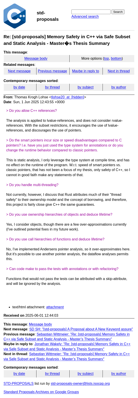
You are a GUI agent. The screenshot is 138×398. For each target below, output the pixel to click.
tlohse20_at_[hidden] (67, 97)
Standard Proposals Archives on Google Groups (41, 392)
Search (118, 11)
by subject (86, 87)
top (106, 58)
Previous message (52, 71)
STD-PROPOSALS (19, 383)
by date (19, 87)
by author (118, 87)
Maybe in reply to (85, 71)
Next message (19, 71)
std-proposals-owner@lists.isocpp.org (80, 383)
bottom (116, 58)
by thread (52, 87)
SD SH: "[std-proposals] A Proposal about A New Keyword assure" (81, 329)
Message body (35, 58)
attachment (55, 307)
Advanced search (85, 16)
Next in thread (119, 71)
